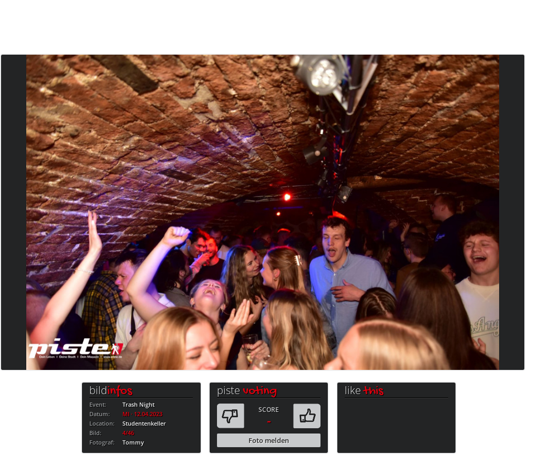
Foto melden (269, 440)
